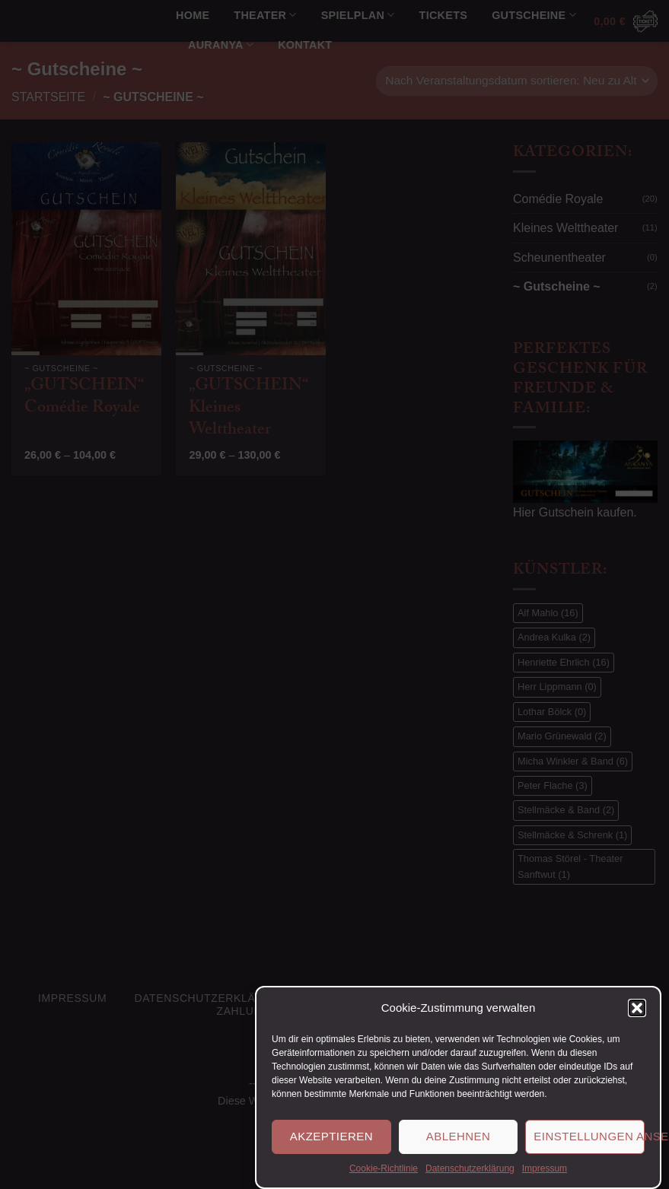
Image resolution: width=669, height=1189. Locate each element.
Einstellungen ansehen (589, 1150)
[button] (637, 1022)
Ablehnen (458, 1150)
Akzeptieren (331, 1150)
